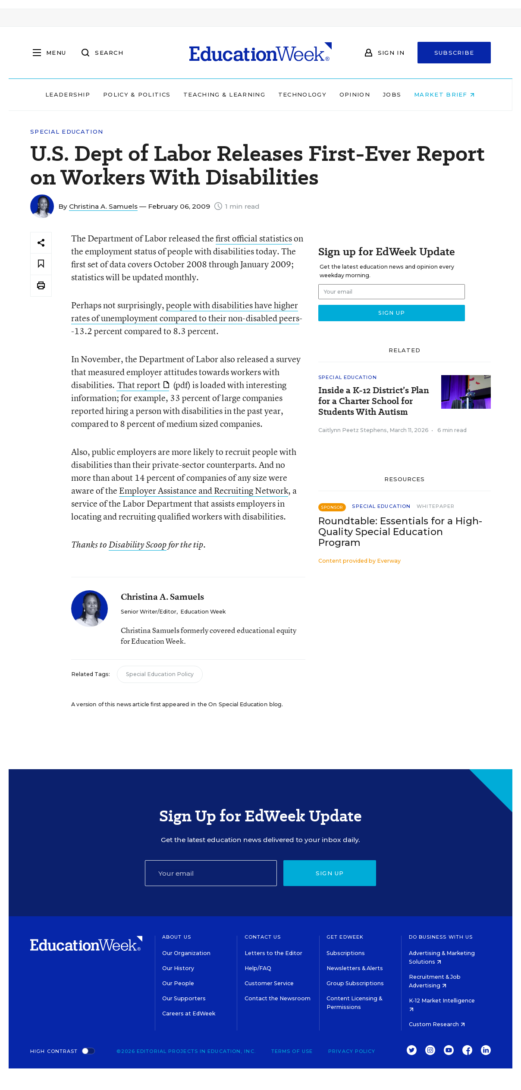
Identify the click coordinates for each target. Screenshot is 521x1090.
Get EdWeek (345, 937)
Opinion (355, 94)
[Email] (211, 873)
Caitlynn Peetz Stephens (352, 430)
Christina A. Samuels (103, 206)
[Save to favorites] (41, 264)
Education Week (203, 611)
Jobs (392, 94)
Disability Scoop (137, 544)
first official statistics (254, 238)
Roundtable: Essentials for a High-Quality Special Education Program (400, 532)
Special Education (66, 131)
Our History (178, 968)
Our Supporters (184, 998)
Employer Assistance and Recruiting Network (203, 490)
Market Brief (445, 94)
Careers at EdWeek (188, 1013)
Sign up (330, 873)
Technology (303, 94)
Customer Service (269, 983)
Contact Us (263, 937)
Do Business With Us (441, 937)
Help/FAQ (258, 968)
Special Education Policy (160, 674)
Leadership (68, 94)
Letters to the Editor (273, 953)
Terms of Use (292, 1051)
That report (143, 385)
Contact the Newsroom (278, 998)
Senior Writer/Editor (148, 611)
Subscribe (454, 52)
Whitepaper (436, 506)
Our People (178, 983)
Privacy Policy (351, 1051)
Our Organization (186, 953)
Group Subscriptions (355, 983)
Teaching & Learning (225, 94)
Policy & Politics (137, 94)
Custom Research (437, 1024)
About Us (176, 937)
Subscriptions (345, 953)
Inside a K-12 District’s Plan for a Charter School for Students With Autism (373, 401)
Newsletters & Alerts (354, 968)
